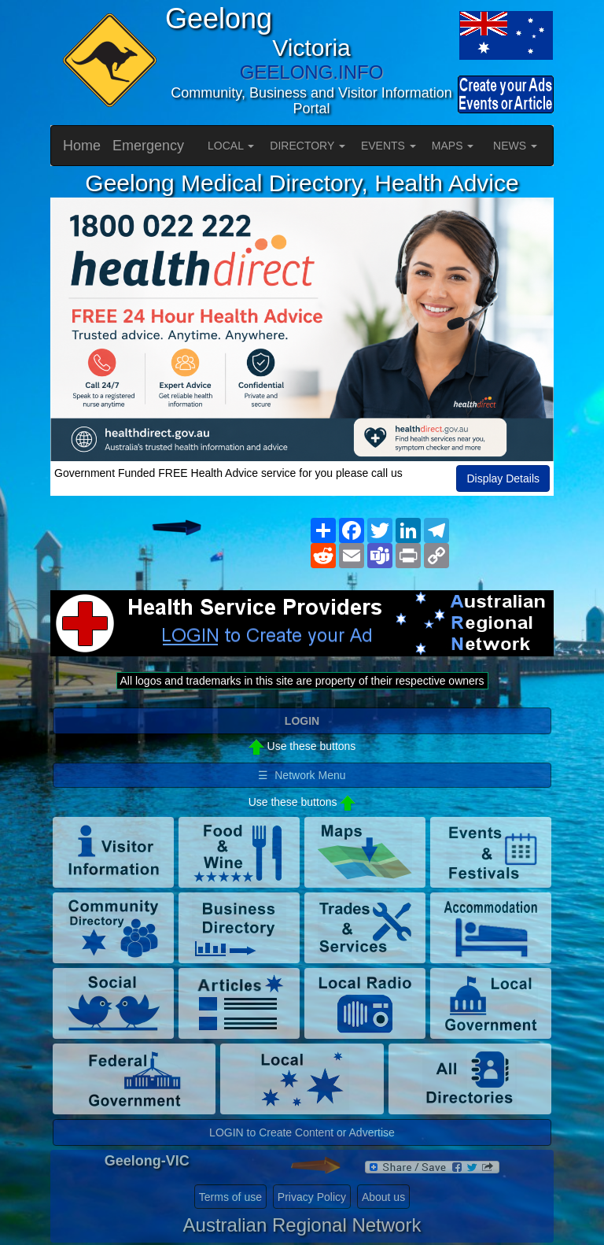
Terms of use (230, 1197)
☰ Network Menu (301, 775)
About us (383, 1197)
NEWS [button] (515, 145)
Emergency (148, 145)
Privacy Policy (312, 1197)
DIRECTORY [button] (307, 145)
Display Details (503, 478)
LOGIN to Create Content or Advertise (302, 1132)
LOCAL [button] (231, 145)
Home (82, 145)
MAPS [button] (453, 145)
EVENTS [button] (388, 145)
